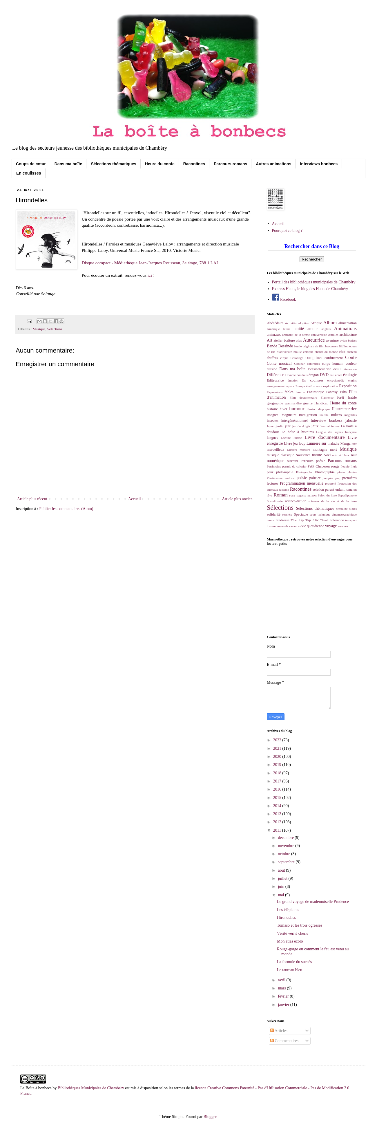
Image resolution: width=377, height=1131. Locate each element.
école (338, 375)
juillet (283, 878)
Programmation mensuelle (301, 483)
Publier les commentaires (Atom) (66, 509)
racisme (284, 489)
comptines (313, 357)
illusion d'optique (318, 409)
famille (300, 392)
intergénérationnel (294, 421)
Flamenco (327, 397)
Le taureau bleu (289, 970)
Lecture (286, 437)
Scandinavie (275, 501)
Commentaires (284, 1041)
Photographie (325, 472)
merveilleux (275, 450)
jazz (288, 426)
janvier (284, 1004)
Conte (351, 357)
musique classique (280, 455)
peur (270, 472)
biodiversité (284, 351)
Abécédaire (275, 323)
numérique (275, 461)
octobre (284, 854)
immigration (308, 415)
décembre (286, 837)
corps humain (332, 364)
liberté (297, 437)
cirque (284, 358)
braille (297, 351)
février (284, 996)
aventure (332, 340)
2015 (277, 797)
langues (272, 438)
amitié (299, 329)
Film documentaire (303, 397)
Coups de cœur (31, 164)
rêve (269, 495)
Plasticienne (274, 478)
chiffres (272, 358)
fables (289, 392)
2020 (277, 756)
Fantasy (332, 392)
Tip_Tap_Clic (309, 520)
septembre (287, 862)
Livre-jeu (291, 443)
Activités (290, 323)
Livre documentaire (324, 437)
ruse (292, 495)
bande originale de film (309, 346)
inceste (324, 415)
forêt (340, 397)
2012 (277, 822)
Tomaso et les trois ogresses (299, 925)
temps (271, 520)
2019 (277, 764)
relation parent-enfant (329, 489)
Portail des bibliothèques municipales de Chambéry (314, 282)
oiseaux (292, 461)
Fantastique (315, 392)
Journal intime (329, 426)
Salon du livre (327, 495)
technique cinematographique (337, 514)
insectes (272, 421)
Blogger (210, 1116)
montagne (320, 450)
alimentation (347, 323)
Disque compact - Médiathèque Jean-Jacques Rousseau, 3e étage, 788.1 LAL (150, 262)
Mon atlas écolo (290, 941)
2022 (277, 740)
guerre (308, 403)
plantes (352, 472)
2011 (277, 830)
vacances (294, 526)
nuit (354, 455)
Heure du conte (160, 164)
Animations (345, 328)
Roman (280, 495)
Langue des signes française (336, 432)
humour (296, 408)
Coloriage (297, 358)
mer (354, 443)
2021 (277, 748)
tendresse (282, 520)
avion (343, 340)
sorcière (287, 514)
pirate (341, 472)
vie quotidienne (313, 526)
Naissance (303, 455)
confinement (334, 358)
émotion (293, 380)
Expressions (274, 392)
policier (314, 478)
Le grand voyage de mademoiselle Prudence (313, 901)
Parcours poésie (313, 461)
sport (313, 514)
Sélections (54, 329)
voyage (331, 526)
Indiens (336, 415)
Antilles (333, 334)
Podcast (289, 478)
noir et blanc (341, 455)
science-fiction (295, 501)
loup (302, 443)
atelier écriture (284, 340)
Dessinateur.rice (319, 369)
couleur (351, 364)
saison (311, 495)
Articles (278, 1031)
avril (282, 980)
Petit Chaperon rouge (323, 466)
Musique (38, 329)
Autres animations (273, 164)
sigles (353, 508)
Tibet (294, 520)
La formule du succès (294, 962)
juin (281, 886)
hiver (283, 409)
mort (333, 450)
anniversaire (319, 334)
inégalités (350, 415)
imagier (272, 415)
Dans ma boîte (68, 164)
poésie (302, 478)
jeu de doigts (301, 426)
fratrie (352, 397)
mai (281, 895)
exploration (330, 386)
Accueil (134, 499)
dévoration (350, 369)
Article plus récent (32, 499)
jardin (279, 426)
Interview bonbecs (326, 420)
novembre (286, 846)
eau (332, 375)
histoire (272, 409)
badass (352, 340)
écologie (350, 375)
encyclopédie (336, 380)
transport (351, 520)
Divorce (290, 375)
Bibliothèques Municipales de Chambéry (91, 1088)
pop (338, 478)
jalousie (351, 421)
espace (290, 386)
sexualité (342, 508)
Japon (270, 426)
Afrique (316, 323)
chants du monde (326, 351)
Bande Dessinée (280, 346)
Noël (327, 455)
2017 (277, 781)
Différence (275, 375)
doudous (302, 375)
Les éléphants (288, 910)
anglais (326, 329)
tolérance (337, 520)
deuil (336, 369)
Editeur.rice (275, 380)
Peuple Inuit (348, 466)
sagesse (302, 495)
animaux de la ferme (296, 334)
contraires (313, 363)
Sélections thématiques (113, 164)
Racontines (194, 164)
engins (352, 380)
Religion (351, 489)
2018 (277, 773)
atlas (299, 340)
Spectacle (301, 514)
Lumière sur (317, 443)
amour (312, 329)
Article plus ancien (237, 499)
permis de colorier (294, 466)
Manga (345, 443)
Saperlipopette (347, 495)
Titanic (324, 520)
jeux (314, 426)
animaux (274, 334)
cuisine (272, 369)
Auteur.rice (314, 340)
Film (343, 392)
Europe (300, 386)
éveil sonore (314, 386)
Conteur (299, 363)
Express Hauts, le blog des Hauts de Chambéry (310, 289)
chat (342, 352)
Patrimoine (274, 466)
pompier (327, 478)
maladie (333, 443)
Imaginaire (288, 415)
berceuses (331, 346)
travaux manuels (277, 526)
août (282, 870)
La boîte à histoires (298, 432)
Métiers (292, 449)
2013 (277, 814)
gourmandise (293, 403)
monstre (305, 449)
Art (269, 340)
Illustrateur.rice (344, 409)
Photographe (304, 472)
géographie (275, 403)
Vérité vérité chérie (292, 933)
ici (150, 275)
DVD (324, 375)
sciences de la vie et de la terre (332, 501)
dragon (314, 375)
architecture (348, 335)
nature (317, 455)
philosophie (284, 472)
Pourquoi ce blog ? (287, 230)
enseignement (276, 386)
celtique (308, 351)
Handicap (321, 403)
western (343, 526)
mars (282, 988)
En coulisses (28, 173)
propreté (330, 483)
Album (330, 322)
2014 (277, 806)
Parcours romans (230, 164)
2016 (277, 789)
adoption (303, 323)
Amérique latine (278, 329)
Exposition (348, 386)
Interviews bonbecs (319, 164)
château (352, 351)
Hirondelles (286, 917)
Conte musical (279, 363)
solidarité (273, 514)
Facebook (284, 299)
